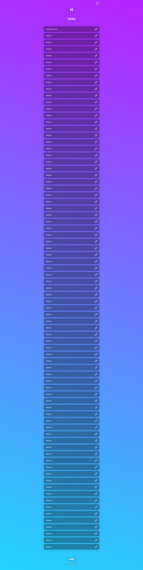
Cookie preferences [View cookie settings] (71, 564)
